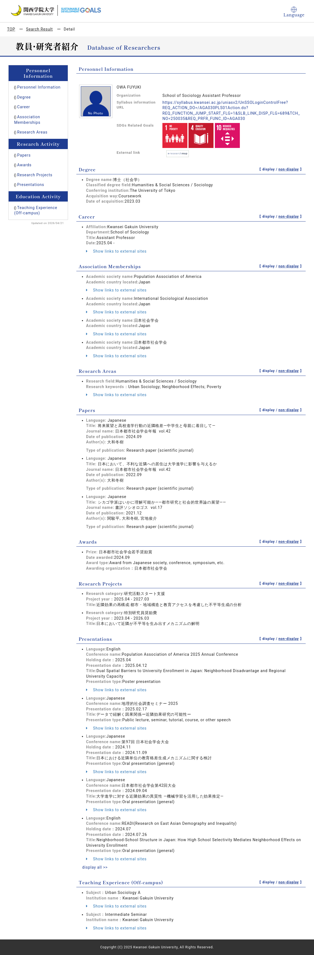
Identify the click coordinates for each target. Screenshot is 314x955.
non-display (288, 169)
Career (23, 107)
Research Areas (32, 132)
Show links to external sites (116, 251)
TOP (11, 29)
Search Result (39, 29)
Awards (24, 165)
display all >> (95, 867)
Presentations (30, 184)
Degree (24, 97)
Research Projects (34, 175)
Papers (24, 155)
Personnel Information (39, 87)
